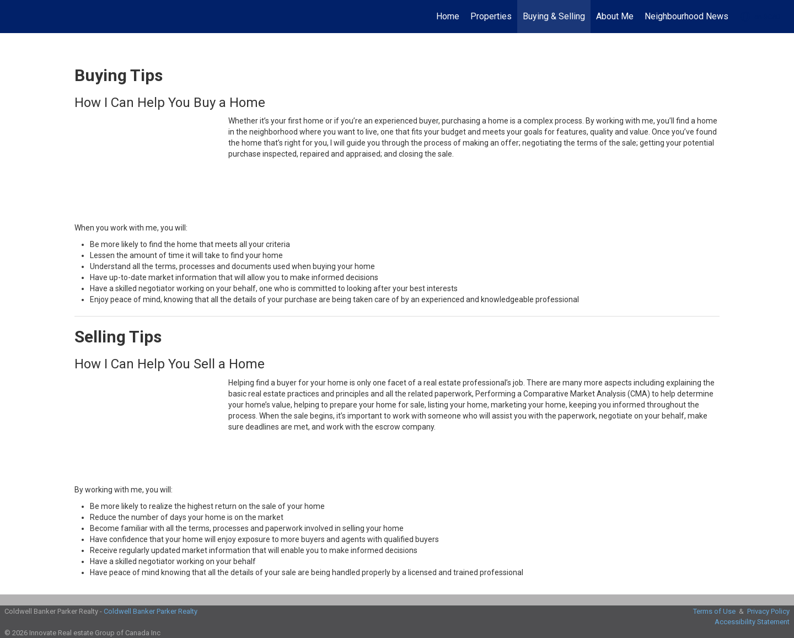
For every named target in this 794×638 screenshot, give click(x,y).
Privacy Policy (768, 611)
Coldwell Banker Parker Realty (150, 611)
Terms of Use (714, 611)
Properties (491, 16)
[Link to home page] (14, 16)
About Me (615, 16)
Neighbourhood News (686, 16)
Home (447, 16)
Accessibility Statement (752, 622)
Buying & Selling (554, 16)
